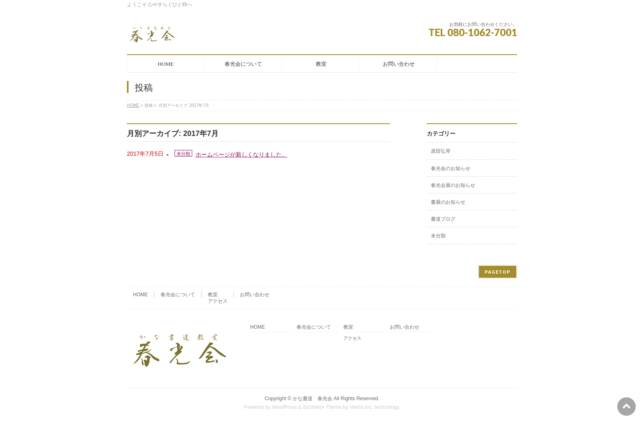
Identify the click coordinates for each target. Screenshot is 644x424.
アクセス (218, 301)
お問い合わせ (254, 294)
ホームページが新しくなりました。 (242, 154)
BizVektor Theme (322, 407)
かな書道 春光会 (312, 398)
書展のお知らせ (448, 202)
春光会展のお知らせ (453, 185)
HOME (133, 105)
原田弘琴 (441, 151)
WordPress (284, 407)
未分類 (183, 153)
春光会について (178, 294)
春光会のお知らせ (450, 168)
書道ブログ (443, 219)
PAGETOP (498, 271)
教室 (213, 294)
